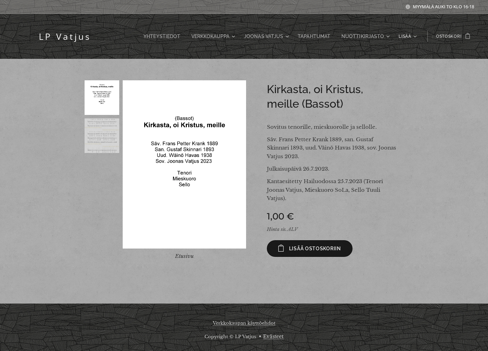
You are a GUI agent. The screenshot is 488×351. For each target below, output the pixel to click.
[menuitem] (126, 36)
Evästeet (273, 336)
